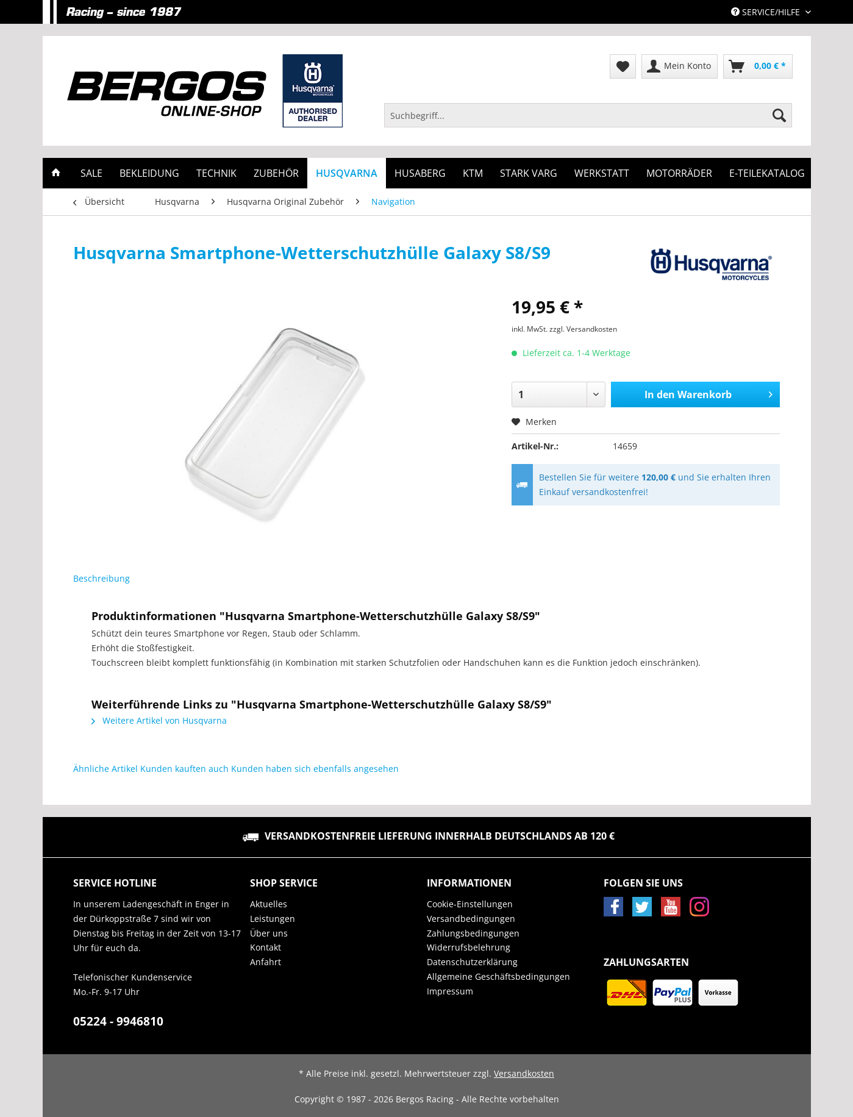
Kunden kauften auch (184, 768)
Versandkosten (524, 1073)
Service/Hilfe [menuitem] (766, 12)
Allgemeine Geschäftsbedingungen (498, 976)
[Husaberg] (420, 173)
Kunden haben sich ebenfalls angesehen (315, 768)
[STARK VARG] (528, 173)
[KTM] (472, 173)
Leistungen (272, 918)
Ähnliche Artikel (105, 768)
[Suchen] (779, 115)
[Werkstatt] (602, 173)
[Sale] (91, 173)
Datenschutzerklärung (472, 962)
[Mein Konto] (679, 66)
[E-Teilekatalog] (767, 173)
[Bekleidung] (149, 173)
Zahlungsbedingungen (473, 933)
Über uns (269, 933)
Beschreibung (101, 578)
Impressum (450, 991)
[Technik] (216, 173)
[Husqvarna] (346, 173)
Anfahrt (265, 962)
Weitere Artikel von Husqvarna (159, 720)
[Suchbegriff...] (588, 115)
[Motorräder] (679, 173)
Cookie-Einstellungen (470, 904)
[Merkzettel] (623, 66)
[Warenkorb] (758, 66)
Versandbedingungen (471, 918)
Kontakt (265, 947)
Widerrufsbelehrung (468, 947)
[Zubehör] (276, 173)
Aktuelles (268, 904)
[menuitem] (588, 121)
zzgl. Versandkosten (583, 329)
